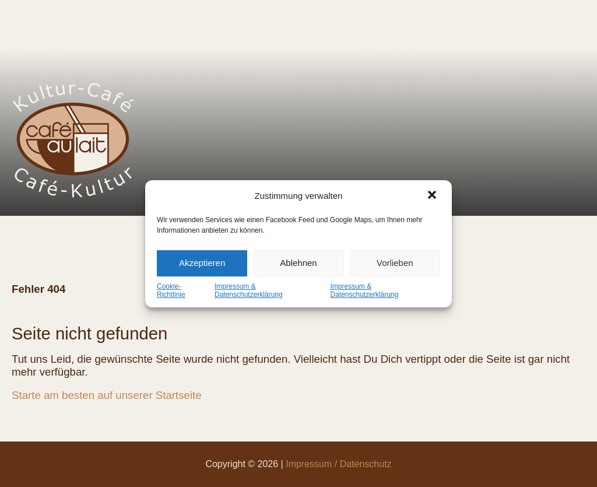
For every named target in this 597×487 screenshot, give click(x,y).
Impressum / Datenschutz (338, 464)
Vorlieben (395, 263)
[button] (433, 196)
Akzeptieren (202, 263)
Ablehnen (298, 263)
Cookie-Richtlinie (171, 290)
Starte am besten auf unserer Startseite (107, 395)
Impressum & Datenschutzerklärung (249, 290)
